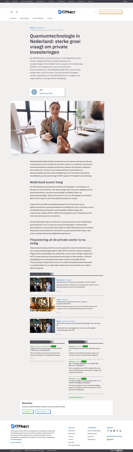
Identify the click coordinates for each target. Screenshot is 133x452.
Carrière (49, 18)
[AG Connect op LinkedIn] (111, 431)
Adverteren (81, 1)
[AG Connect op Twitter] (108, 431)
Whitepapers (61, 1)
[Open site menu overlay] (11, 12)
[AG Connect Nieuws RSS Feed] (120, 431)
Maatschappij (24, 18)
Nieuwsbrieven (41, 1)
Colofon (70, 439)
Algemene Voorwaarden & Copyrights (34, 450)
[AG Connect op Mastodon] (114, 431)
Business (13, 18)
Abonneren (71, 1)
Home (7, 1)
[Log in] (94, 12)
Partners (90, 1)
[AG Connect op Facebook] (117, 431)
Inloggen (125, 1)
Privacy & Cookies (51, 450)
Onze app (71, 442)
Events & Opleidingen (27, 1)
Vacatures (51, 1)
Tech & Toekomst (38, 18)
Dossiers (15, 1)
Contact (70, 436)
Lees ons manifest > (16, 442)
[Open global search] (17, 12)
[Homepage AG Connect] (66, 12)
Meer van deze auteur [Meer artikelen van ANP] (46, 93)
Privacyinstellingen (74, 445)
